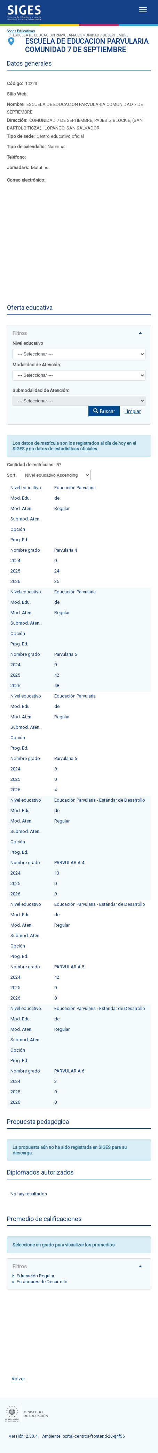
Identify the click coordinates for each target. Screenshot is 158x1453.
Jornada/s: (18, 167)
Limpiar (133, 411)
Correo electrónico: (26, 180)
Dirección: (17, 120)
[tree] (79, 1278)
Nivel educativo (28, 343)
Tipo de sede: (20, 136)
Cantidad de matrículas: (30, 464)
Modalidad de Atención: (37, 364)
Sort (11, 475)
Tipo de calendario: (26, 146)
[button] (104, 411)
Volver (18, 1378)
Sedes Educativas (21, 31)
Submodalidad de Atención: (41, 390)
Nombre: (15, 104)
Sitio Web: (17, 94)
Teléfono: (16, 157)
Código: (15, 83)
